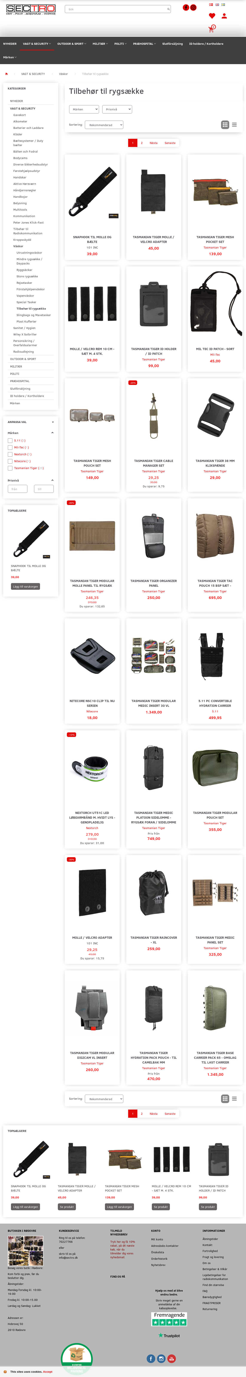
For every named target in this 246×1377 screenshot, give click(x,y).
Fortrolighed (210, 1251)
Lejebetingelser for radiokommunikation (215, 1277)
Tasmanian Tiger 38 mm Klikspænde (215, 463)
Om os (207, 1263)
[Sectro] (30, 9)
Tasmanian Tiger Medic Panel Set (215, 939)
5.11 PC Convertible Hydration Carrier (215, 703)
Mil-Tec (215, 354)
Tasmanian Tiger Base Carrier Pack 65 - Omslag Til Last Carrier (215, 1057)
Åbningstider (210, 1239)
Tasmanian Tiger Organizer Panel (154, 583)
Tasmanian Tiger (215, 247)
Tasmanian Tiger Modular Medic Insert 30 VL (154, 703)
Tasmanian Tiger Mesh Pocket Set (215, 239)
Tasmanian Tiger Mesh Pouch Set (92, 463)
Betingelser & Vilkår (215, 1269)
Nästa (154, 143)
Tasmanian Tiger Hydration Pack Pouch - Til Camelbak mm (154, 1057)
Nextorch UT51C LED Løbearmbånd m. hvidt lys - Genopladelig (92, 817)
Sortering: (76, 124)
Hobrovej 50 (15, 1324)
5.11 (215, 711)
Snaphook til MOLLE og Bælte (28, 568)
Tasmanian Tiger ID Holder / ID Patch (153, 351)
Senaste (170, 143)
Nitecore (92, 711)
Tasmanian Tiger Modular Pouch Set (215, 815)
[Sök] (169, 9)
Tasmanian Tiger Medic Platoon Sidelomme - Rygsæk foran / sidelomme (153, 817)
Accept (47, 1371)
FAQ (205, 1291)
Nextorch (92, 828)
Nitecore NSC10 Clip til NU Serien (92, 703)
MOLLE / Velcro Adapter (92, 937)
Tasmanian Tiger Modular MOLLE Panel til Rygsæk (92, 583)
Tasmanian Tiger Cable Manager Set (153, 463)
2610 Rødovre (17, 1330)
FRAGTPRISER (212, 1303)
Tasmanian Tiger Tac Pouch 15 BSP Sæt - (215, 583)
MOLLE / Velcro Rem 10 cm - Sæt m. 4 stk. (92, 351)
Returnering (210, 1309)
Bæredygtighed (212, 1297)
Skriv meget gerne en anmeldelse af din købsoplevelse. (169, 1304)
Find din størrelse (213, 1285)
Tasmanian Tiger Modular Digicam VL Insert (92, 1055)
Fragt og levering (213, 1257)
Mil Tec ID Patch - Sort (215, 348)
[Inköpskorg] (211, 29)
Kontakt (207, 1245)
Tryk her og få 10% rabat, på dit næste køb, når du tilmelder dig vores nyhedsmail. (122, 1249)
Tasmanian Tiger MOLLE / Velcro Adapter (153, 239)
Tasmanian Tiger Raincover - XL (154, 939)
